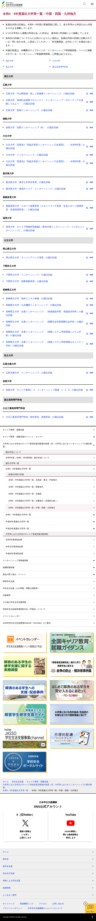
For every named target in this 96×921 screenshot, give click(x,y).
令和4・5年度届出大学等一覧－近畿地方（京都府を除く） (33, 501)
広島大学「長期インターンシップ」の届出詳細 (29, 110)
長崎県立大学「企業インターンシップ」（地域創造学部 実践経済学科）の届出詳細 (44, 313)
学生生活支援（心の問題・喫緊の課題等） (21, 588)
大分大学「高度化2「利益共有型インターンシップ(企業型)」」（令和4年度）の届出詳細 (45, 146)
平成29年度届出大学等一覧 (17, 528)
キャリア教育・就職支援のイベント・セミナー (23, 437)
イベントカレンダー (11, 616)
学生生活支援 (18, 782)
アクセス (43, 904)
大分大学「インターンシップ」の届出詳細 (27, 155)
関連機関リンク (26, 904)
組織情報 (7, 888)
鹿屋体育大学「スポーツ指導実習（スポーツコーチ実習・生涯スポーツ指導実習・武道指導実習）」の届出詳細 (44, 208)
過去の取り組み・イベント (14, 574)
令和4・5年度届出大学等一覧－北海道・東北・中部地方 (32, 480)
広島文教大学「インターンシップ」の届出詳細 (29, 373)
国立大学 (10, 61)
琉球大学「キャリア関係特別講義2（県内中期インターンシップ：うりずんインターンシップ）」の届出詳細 (45, 229)
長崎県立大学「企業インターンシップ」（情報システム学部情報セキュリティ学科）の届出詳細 (44, 344)
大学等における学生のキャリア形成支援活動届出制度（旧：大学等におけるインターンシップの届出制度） (47, 445)
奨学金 (6, 859)
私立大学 (10, 67)
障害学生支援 (8, 581)
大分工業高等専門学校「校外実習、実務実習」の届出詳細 (34, 417)
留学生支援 (7, 866)
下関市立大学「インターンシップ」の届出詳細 (29, 275)
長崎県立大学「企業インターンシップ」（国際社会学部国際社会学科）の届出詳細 (44, 323)
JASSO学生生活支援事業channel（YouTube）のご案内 (27, 623)
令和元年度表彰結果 (14, 546)
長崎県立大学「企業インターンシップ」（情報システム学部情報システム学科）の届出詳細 (43, 334)
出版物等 (7, 595)
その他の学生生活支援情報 (14, 602)
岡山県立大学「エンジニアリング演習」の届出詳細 (31, 257)
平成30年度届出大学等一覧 (17, 521)
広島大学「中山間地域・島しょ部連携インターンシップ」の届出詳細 (40, 93)
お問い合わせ (58, 904)
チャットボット (90, 911)
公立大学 (56, 61)
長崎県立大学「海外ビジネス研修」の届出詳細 (29, 298)
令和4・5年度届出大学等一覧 (18, 469)
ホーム (6, 782)
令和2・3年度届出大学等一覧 (18, 515)
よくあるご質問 (9, 895)
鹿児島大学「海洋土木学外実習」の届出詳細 (28, 182)
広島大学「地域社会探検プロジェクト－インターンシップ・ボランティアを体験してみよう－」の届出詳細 (44, 102)
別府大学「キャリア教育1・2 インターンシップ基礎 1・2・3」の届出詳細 (44, 390)
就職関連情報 (8, 567)
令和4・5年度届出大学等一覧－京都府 (24, 494)
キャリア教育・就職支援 (13, 430)
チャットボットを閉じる (85, 903)
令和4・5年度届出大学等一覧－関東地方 (25, 487)
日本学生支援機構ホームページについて (45, 908)
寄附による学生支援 (11, 880)
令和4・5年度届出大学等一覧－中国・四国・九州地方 (31, 508)
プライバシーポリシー (12, 908)
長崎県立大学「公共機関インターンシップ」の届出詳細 (33, 305)
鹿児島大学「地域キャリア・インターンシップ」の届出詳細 (36, 189)
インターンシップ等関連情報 (15, 560)
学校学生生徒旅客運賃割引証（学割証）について (24, 609)
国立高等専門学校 (60, 67)
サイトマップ (8, 904)
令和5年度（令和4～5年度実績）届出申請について (27, 458)
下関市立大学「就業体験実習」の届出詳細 (27, 281)
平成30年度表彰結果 (14, 553)
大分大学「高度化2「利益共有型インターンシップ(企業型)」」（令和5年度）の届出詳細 (45, 163)
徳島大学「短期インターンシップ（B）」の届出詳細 (32, 127)
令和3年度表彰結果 (14, 540)
